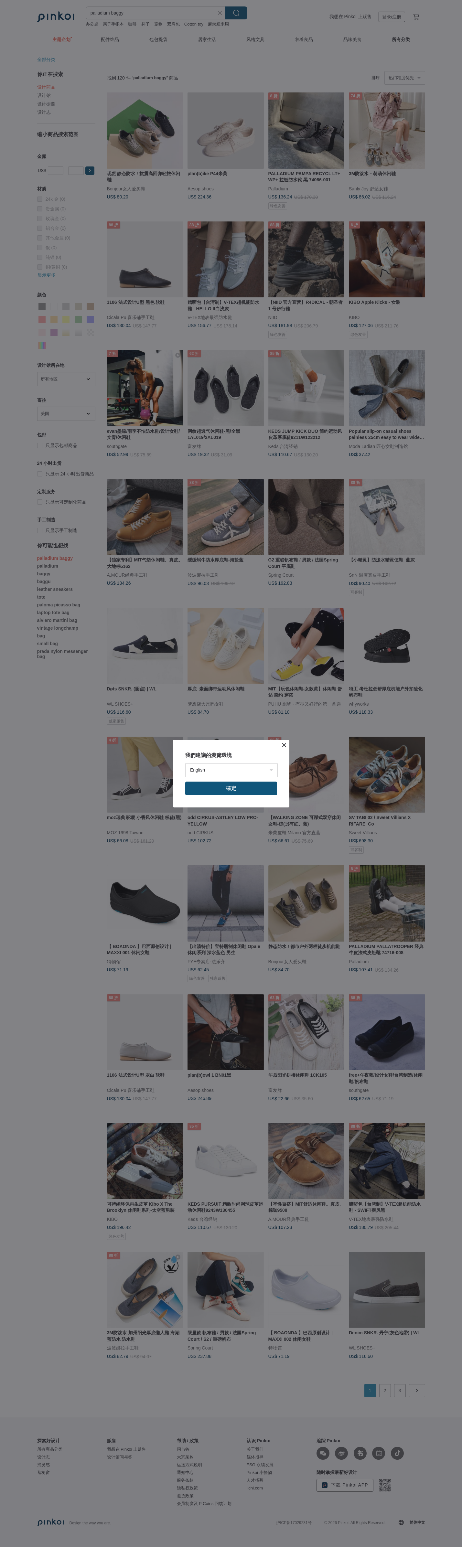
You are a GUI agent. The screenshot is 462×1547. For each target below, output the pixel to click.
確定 (231, 788)
